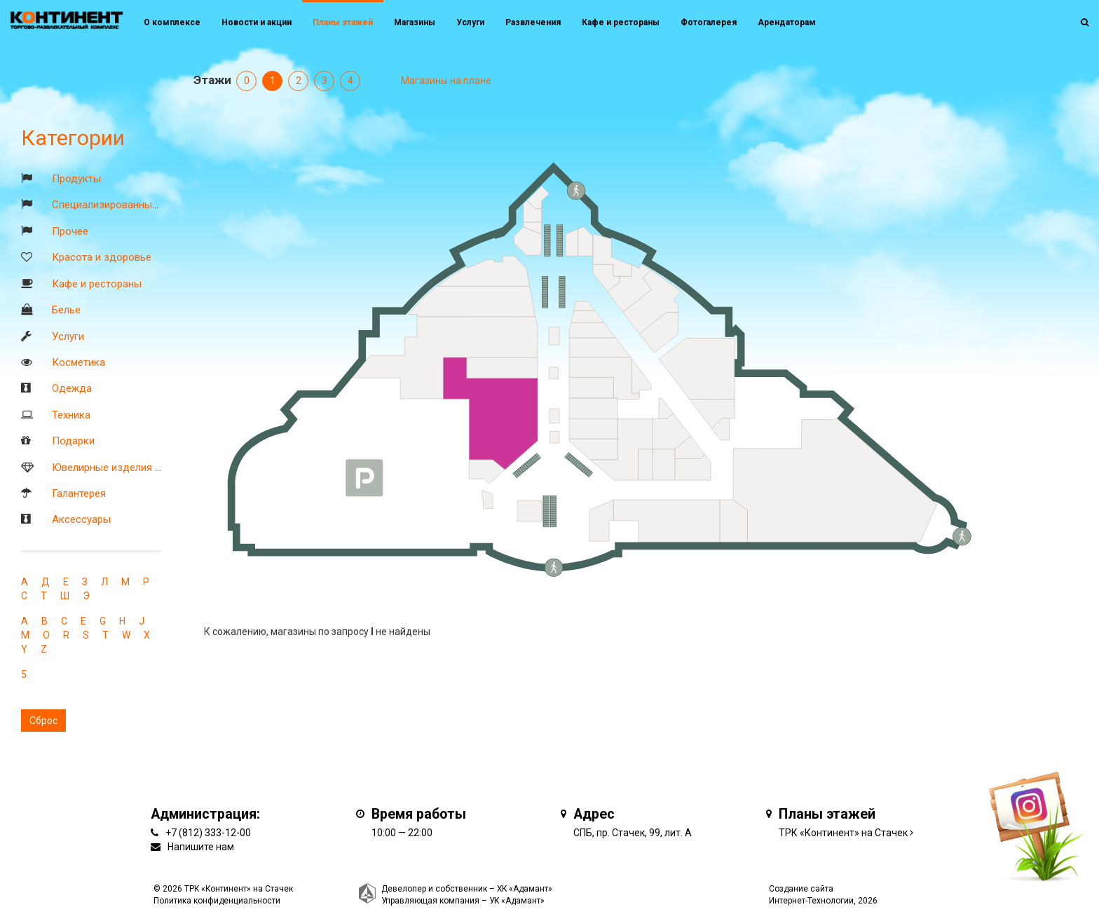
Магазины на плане (446, 80)
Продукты (76, 178)
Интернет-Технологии (811, 901)
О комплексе (172, 22)
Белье (66, 309)
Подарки (73, 441)
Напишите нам (201, 846)
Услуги (68, 336)
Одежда (72, 388)
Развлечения (533, 22)
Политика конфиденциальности (216, 901)
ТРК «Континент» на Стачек (843, 832)
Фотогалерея (709, 22)
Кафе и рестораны (97, 284)
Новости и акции (256, 22)
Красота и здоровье (101, 257)
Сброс (43, 720)
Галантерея (79, 493)
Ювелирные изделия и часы (120, 467)
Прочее (70, 231)
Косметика (78, 362)
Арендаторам (787, 22)
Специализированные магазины (129, 204)
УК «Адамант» (517, 901)
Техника (71, 415)
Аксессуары (81, 519)
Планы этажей (343, 22)
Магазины (414, 22)
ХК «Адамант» (524, 889)
